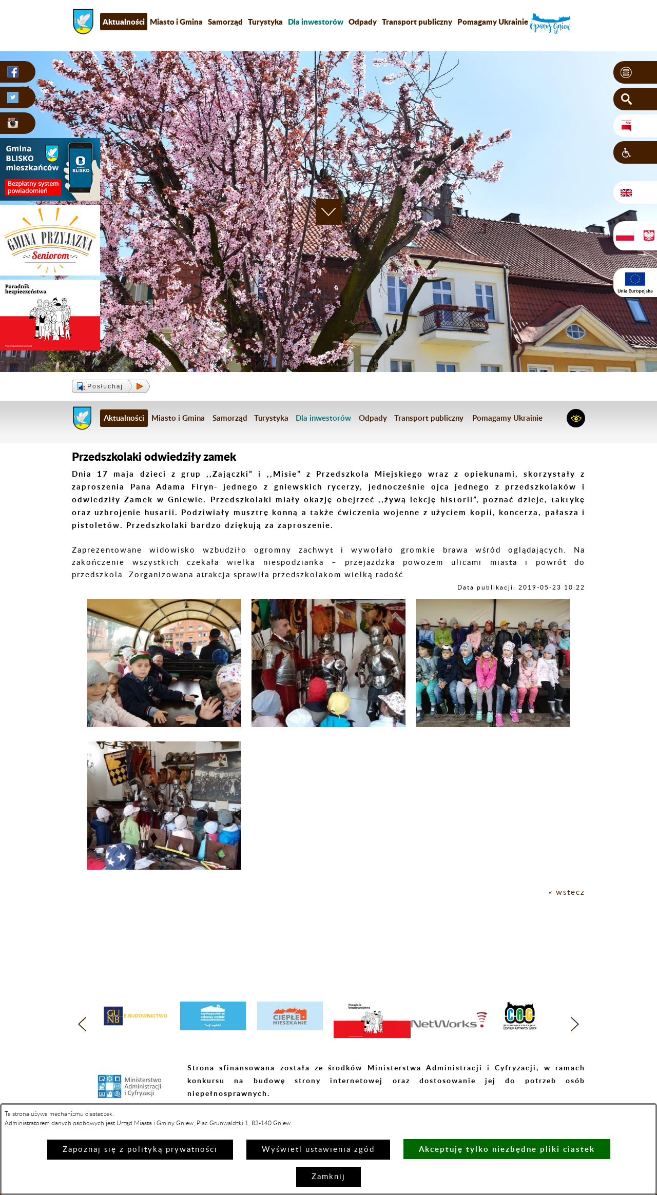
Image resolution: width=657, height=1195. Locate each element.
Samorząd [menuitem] (225, 21)
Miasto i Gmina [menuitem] (176, 21)
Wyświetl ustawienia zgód (318, 1149)
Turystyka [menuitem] (265, 21)
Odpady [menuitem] (363, 21)
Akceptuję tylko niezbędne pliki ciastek (507, 1149)
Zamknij (328, 1177)
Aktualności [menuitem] (124, 21)
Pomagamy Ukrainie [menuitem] (492, 21)
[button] (635, 72)
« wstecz (567, 892)
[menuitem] (315, 21)
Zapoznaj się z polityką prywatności (140, 1149)
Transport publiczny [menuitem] (417, 21)
